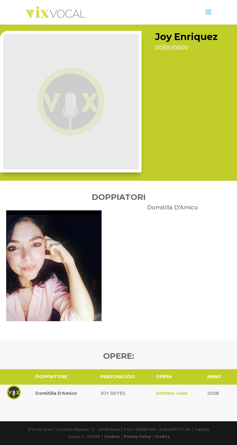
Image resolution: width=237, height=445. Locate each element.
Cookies (112, 436)
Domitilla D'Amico (56, 393)
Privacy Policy (137, 436)
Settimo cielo (171, 393)
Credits (162, 436)
